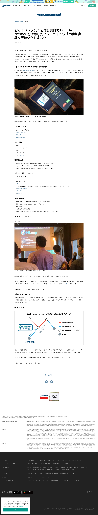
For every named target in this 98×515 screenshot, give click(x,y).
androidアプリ (28, 492)
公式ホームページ (22, 155)
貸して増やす (56, 460)
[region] (15, 505)
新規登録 (92, 5)
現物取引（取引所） (31, 460)
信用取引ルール (84, 467)
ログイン (83, 5)
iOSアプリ (17, 492)
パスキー (58, 469)
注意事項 (56, 473)
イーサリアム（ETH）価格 (44, 463)
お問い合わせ (63, 473)
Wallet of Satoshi (22, 188)
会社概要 (29, 480)
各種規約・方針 (30, 477)
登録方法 (29, 467)
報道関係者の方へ (55, 480)
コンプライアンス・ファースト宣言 (43, 477)
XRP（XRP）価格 (55, 463)
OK (15, 509)
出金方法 (76, 467)
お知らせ (39, 5)
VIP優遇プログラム (73, 473)
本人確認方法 (36, 467)
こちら (65, 284)
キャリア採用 (45, 480)
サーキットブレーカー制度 (38, 469)
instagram (3, 492)
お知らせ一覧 (29, 473)
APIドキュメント (50, 469)
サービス (15, 5)
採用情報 (46, 5)
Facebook (10, 492)
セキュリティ (74, 469)
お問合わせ (53, 5)
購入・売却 (50, 467)
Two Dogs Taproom (28, 70)
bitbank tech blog (65, 480)
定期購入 (29, 469)
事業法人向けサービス (77, 460)
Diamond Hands (20, 137)
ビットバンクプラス (66, 460)
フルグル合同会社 (21, 132)
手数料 (56, 467)
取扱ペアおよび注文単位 (66, 467)
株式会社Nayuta (20, 135)
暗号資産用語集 (65, 469)
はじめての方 (22, 5)
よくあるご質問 (48, 473)
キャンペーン (31, 5)
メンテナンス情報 (38, 473)
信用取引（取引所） (41, 460)
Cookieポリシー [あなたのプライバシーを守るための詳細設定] (23, 506)
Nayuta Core (20, 184)
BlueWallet (20, 191)
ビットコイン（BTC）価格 (32, 463)
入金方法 (44, 467)
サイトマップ (74, 480)
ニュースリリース (36, 480)
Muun (18, 179)
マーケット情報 (65, 463)
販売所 (49, 460)
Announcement (18, 21)
